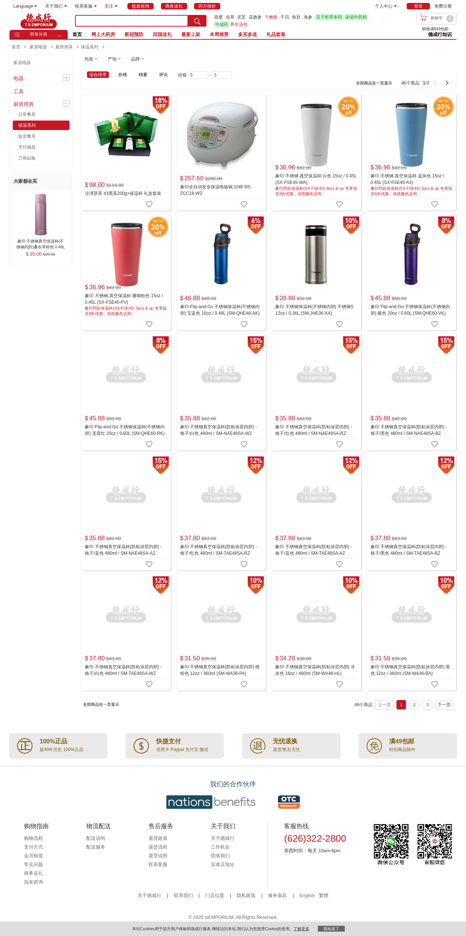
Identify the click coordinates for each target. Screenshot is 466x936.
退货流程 (158, 847)
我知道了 (331, 929)
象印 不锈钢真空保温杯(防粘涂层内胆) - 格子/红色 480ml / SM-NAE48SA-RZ (313, 430)
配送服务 (95, 847)
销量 (143, 74)
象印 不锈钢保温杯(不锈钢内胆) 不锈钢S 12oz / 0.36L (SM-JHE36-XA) (314, 310)
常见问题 (33, 864)
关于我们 (56, 6)
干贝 (284, 17)
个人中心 (386, 6)
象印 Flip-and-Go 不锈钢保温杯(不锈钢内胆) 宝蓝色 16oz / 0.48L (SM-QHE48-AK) (220, 310)
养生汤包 (239, 24)
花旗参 (255, 17)
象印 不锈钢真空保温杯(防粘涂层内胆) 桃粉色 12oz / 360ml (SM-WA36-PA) (220, 670)
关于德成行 (222, 838)
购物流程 (33, 838)
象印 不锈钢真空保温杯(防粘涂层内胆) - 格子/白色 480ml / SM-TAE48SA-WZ (123, 670)
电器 (18, 78)
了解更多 (301, 929)
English (308, 895)
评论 (163, 74)
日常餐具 (27, 114)
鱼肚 (296, 17)
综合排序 (98, 74)
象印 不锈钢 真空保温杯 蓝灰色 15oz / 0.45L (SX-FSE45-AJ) (407, 179)
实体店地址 (222, 864)
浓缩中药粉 (356, 17)
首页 (77, 34)
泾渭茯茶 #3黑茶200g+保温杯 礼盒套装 (123, 193)
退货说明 (158, 855)
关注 (111, 6)
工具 (18, 91)
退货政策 (158, 838)
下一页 (444, 704)
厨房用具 (23, 104)
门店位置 (214, 895)
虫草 (230, 17)
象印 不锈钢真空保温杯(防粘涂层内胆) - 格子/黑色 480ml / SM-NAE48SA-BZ (409, 430)
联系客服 (86, 6)
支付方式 (33, 847)
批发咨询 (33, 882)
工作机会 (220, 847)
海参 (308, 17)
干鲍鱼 (271, 17)
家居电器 (22, 62)
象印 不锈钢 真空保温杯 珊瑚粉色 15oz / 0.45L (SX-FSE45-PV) (124, 299)
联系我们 (183, 895)
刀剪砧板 (27, 158)
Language (25, 6)
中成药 (221, 24)
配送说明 (95, 838)
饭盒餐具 (27, 136)
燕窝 (218, 17)
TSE (38, 21)
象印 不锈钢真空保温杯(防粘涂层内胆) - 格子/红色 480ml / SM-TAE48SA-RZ (218, 550)
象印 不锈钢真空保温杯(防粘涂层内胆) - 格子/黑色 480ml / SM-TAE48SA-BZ (409, 550)
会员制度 (33, 855)
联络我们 (220, 855)
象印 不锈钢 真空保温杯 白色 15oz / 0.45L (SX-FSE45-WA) (316, 179)
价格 (122, 74)
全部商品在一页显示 (374, 83)
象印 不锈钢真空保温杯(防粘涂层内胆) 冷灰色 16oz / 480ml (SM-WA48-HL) (315, 670)
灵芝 (241, 17)
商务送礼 (33, 873)
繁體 (323, 895)
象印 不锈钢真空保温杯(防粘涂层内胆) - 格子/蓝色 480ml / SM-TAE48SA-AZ (313, 550)
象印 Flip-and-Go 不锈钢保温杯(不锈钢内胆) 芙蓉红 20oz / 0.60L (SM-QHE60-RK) (125, 430)
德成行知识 (440, 34)
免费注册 (443, 6)
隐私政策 (246, 895)
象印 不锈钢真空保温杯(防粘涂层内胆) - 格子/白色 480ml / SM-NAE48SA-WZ (218, 430)
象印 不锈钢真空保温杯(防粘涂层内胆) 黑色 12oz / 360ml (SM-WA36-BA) (410, 670)
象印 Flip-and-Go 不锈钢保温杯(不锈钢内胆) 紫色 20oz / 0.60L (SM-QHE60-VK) (410, 310)
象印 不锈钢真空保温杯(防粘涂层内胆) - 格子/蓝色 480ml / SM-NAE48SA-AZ (123, 550)
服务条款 (277, 895)
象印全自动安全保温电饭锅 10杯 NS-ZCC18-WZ (216, 190)
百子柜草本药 (329, 17)
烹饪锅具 (27, 147)
